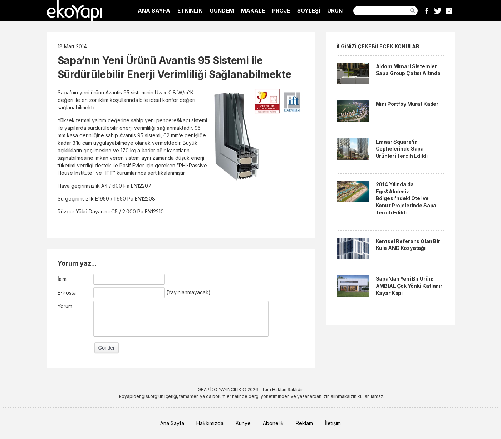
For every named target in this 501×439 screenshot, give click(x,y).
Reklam (304, 423)
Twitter (437, 11)
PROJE (281, 10)
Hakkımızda (210, 423)
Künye (243, 423)
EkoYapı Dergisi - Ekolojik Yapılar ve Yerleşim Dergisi (74, 10)
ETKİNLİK (189, 10)
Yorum (65, 306)
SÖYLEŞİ (308, 10)
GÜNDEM (222, 10)
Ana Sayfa (172, 423)
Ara (412, 10)
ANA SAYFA (154, 10)
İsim (62, 279)
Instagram (448, 11)
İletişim (333, 423)
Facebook (426, 11)
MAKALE (253, 10)
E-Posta (67, 293)
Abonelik (273, 423)
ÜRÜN (335, 10)
